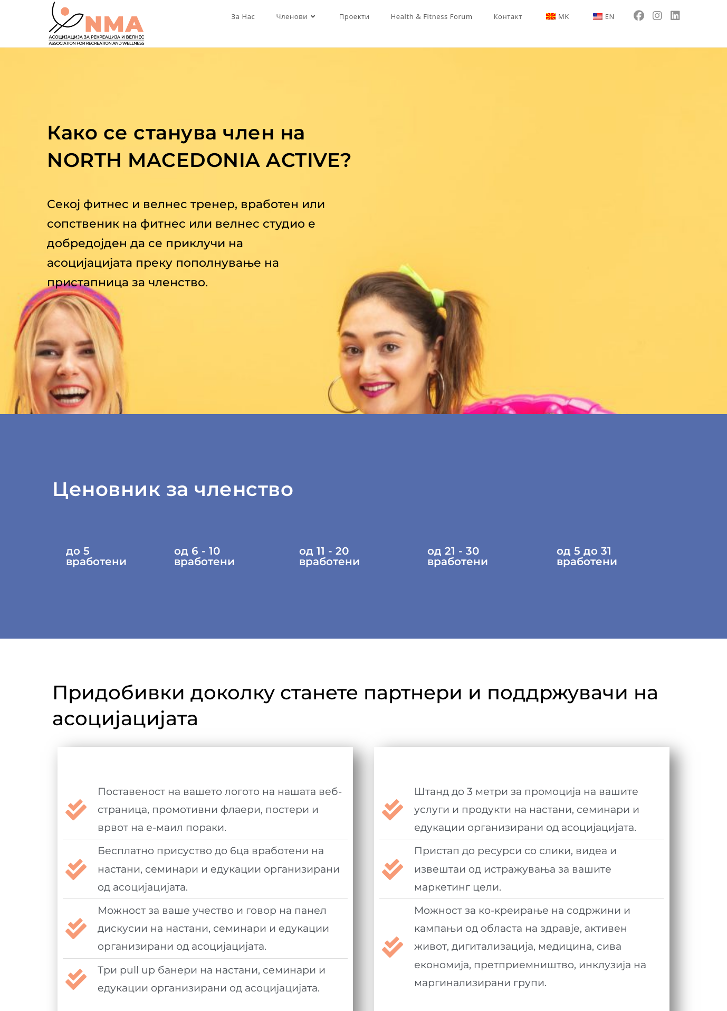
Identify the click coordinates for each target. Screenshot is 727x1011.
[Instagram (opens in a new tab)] (657, 16)
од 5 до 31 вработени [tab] (587, 556)
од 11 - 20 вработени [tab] (329, 556)
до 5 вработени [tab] (96, 556)
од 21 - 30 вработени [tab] (457, 556)
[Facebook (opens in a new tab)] (638, 16)
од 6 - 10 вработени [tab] (204, 556)
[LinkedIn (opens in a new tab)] (675, 16)
